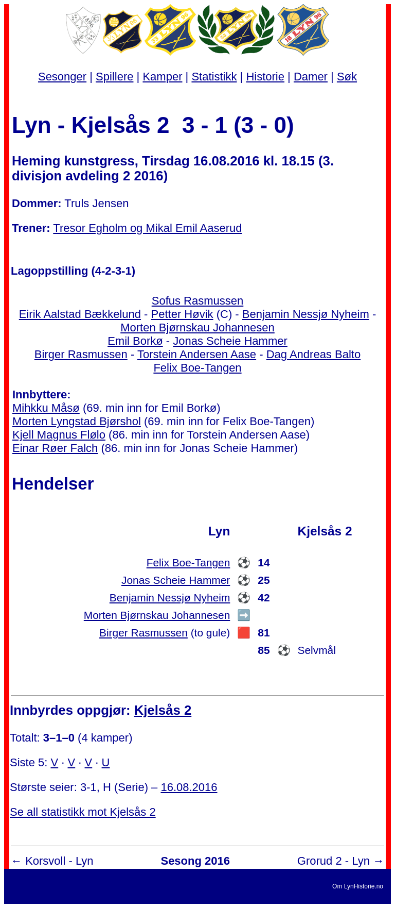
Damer (311, 76)
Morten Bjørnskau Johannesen (197, 327)
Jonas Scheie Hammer (230, 340)
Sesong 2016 (195, 860)
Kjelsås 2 (163, 710)
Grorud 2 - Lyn (333, 860)
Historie (265, 76)
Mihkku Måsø (46, 407)
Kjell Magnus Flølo (58, 434)
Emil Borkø (135, 340)
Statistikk (214, 76)
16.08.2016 (188, 787)
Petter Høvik (182, 314)
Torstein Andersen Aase (196, 354)
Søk (347, 76)
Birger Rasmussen (81, 354)
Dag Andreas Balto (313, 354)
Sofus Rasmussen (198, 300)
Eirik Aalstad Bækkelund (80, 314)
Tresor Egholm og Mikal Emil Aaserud (147, 228)
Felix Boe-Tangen (197, 367)
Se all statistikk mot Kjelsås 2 (83, 811)
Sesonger (62, 76)
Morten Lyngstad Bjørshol (76, 421)
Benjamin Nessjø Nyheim (305, 314)
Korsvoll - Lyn (59, 860)
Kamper (162, 76)
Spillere (114, 76)
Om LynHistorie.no (357, 886)
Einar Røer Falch (55, 448)
